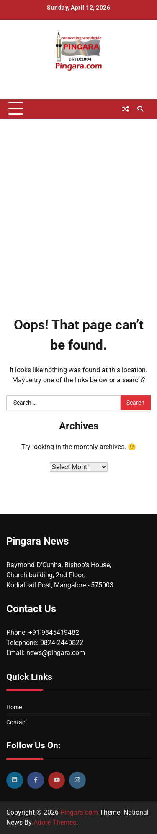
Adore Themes (54, 822)
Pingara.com (79, 812)
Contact (16, 722)
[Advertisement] (78, 206)
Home (14, 707)
